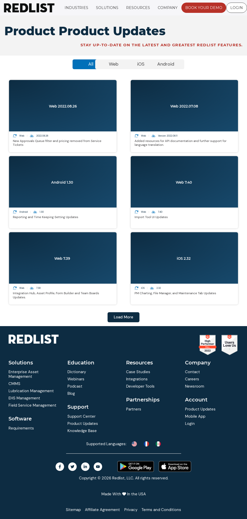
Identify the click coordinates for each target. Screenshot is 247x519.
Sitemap (73, 509)
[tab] (56, 64)
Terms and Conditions (161, 509)
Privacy (130, 509)
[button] (123, 317)
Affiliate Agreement (102, 509)
